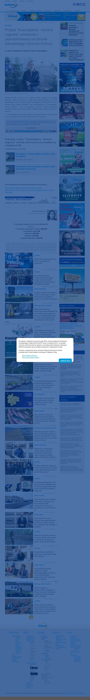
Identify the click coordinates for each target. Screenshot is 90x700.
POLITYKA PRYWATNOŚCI (30, 357)
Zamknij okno (65, 361)
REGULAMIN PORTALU (29, 356)
